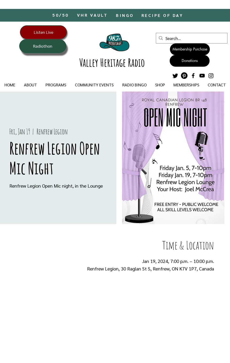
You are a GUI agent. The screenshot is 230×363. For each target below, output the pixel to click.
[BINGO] (125, 15)
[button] (30, 85)
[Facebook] (193, 75)
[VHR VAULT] (92, 15)
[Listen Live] (43, 32)
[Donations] (190, 61)
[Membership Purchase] (190, 49)
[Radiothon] (42, 46)
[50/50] (61, 15)
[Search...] (191, 38)
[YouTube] (202, 75)
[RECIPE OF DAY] (162, 15)
